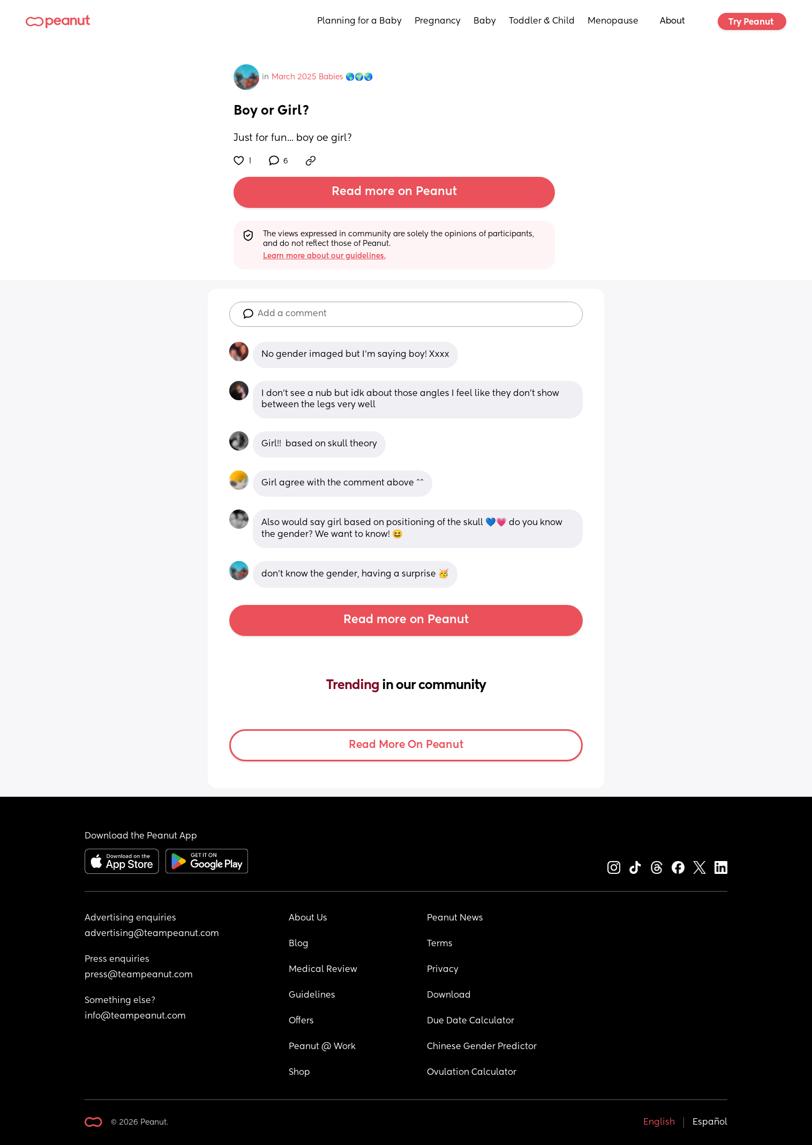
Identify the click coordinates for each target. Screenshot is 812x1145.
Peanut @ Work (322, 1047)
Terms (440, 944)
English (659, 1122)
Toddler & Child (542, 21)
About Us (308, 918)
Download (449, 995)
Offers (301, 1021)
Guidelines (312, 995)
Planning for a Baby (359, 21)
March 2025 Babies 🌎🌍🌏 (322, 77)
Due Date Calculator (470, 1021)
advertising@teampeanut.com (152, 934)
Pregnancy (438, 21)
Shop (299, 1072)
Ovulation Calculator (471, 1072)
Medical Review (323, 970)
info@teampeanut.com (135, 1016)
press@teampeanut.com (139, 975)
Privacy (442, 970)
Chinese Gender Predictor (482, 1047)
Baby (484, 21)
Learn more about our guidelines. (324, 256)
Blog (299, 944)
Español (710, 1122)
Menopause (613, 21)
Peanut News (455, 918)
